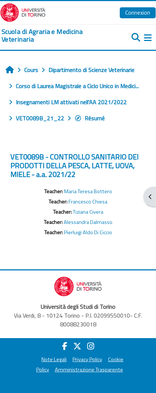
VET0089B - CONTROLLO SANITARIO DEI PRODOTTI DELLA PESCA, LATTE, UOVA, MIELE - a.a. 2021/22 (74, 165)
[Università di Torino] (23, 11)
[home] (52, 36)
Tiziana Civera (88, 212)
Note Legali (54, 359)
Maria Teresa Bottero (88, 191)
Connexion (137, 12)
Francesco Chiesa (87, 202)
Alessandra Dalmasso (88, 222)
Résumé (89, 118)
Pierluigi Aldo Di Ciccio (88, 232)
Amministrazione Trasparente (89, 370)
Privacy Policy (87, 359)
